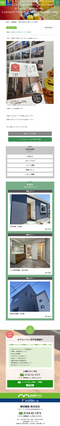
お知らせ (30, 156)
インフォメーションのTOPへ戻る (30, 139)
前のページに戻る (30, 134)
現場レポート (30, 170)
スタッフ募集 (30, 174)
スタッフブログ (30, 161)
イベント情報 (30, 165)
